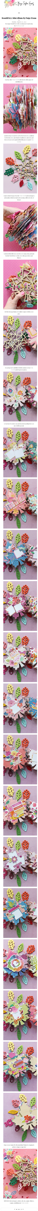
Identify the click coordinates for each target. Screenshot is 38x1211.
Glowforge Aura (20, 25)
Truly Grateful (15, 79)
